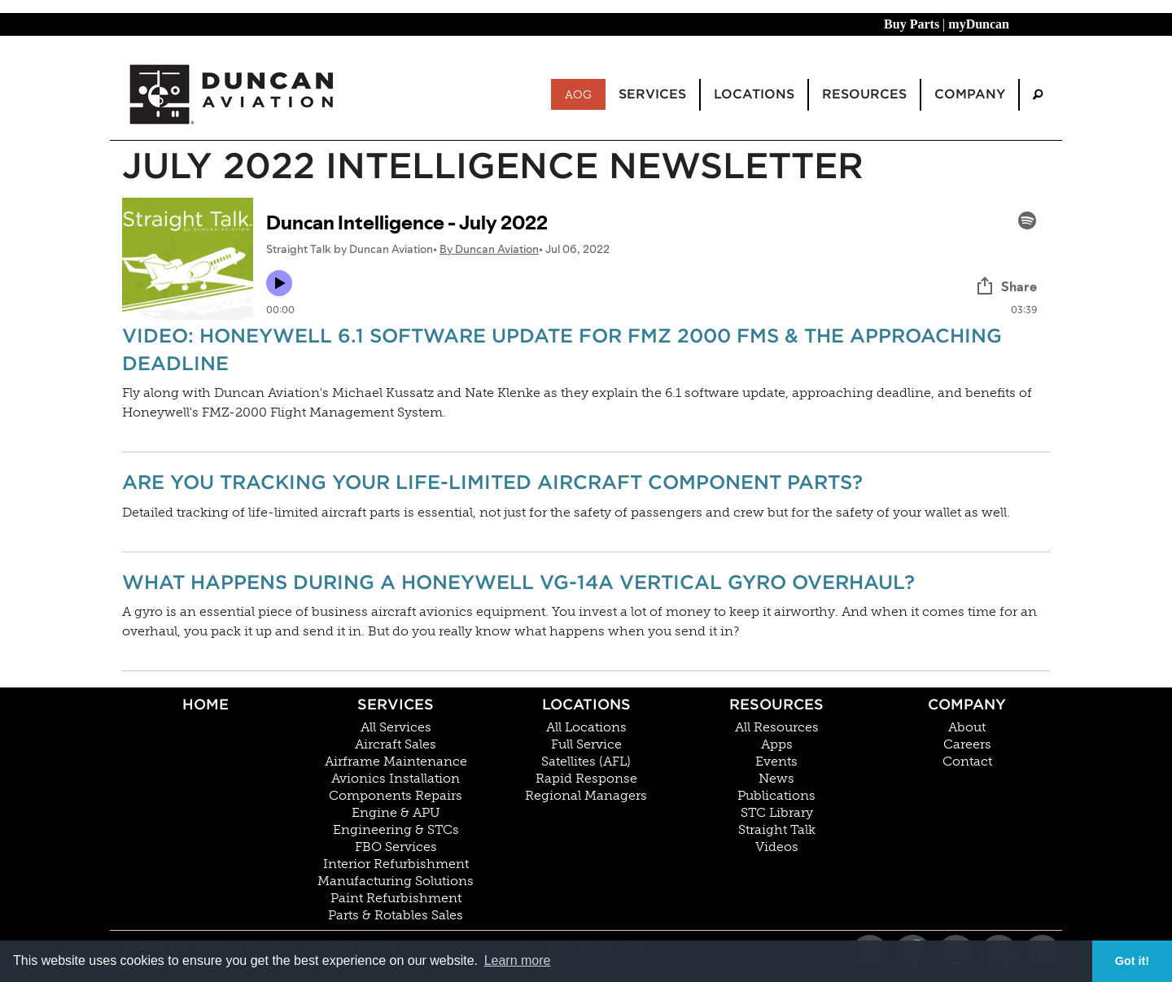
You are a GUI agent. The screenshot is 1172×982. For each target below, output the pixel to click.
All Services (396, 727)
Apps (777, 744)
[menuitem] (1038, 95)
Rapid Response (586, 778)
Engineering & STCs (396, 829)
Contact (967, 761)
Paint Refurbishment (395, 898)
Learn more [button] (517, 960)
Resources (776, 704)
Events (776, 761)
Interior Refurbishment (396, 864)
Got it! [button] (1132, 960)
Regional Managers (586, 795)
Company (967, 704)
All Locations (586, 727)
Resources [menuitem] (864, 94)
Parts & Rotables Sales (395, 915)
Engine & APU (396, 812)
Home (205, 704)
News (776, 778)
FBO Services (396, 846)
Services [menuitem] (652, 94)
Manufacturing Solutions (395, 881)
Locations (586, 704)
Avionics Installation (395, 778)
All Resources (777, 727)
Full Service (586, 744)
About (967, 727)
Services (395, 704)
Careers (967, 744)
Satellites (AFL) (586, 761)
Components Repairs (395, 795)
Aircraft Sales (395, 744)
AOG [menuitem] (578, 94)
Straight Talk (777, 829)
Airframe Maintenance (396, 761)
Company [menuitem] (969, 94)
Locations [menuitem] (754, 94)
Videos (776, 846)
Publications (776, 795)
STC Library (777, 812)
